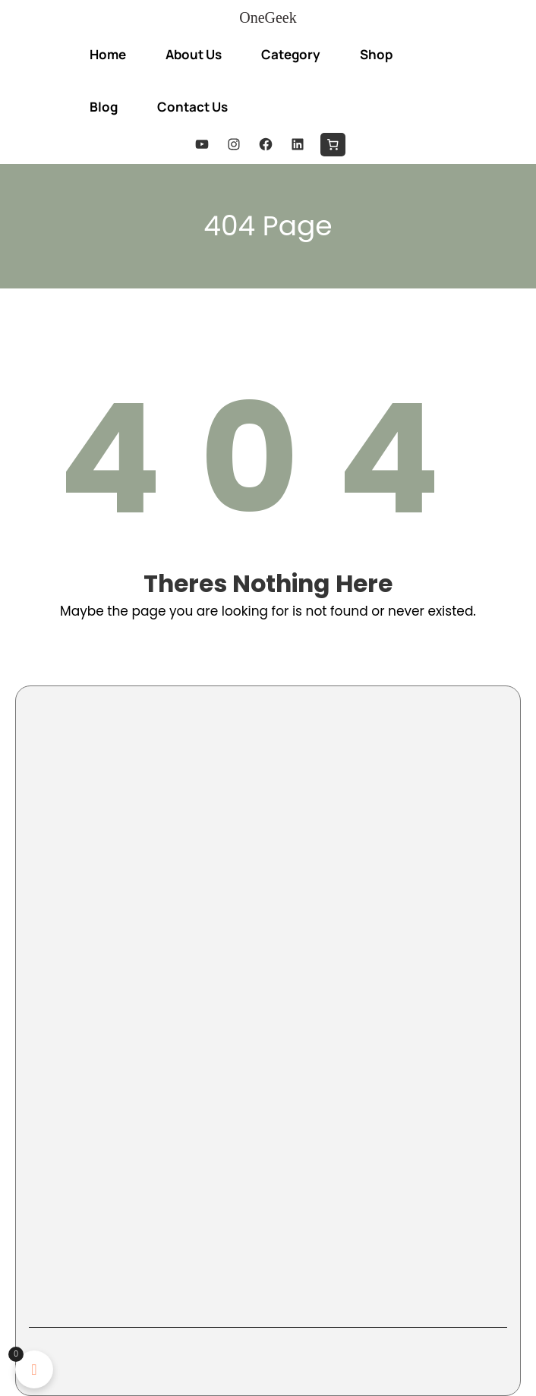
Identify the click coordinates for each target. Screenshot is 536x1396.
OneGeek (268, 17)
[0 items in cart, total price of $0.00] (332, 144)
